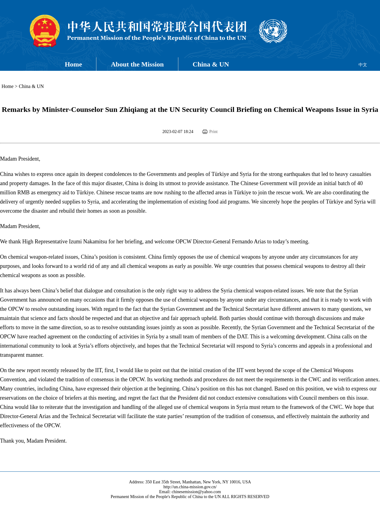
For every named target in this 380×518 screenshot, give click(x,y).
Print (213, 131)
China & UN (211, 64)
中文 (363, 65)
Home (73, 64)
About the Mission (137, 64)
